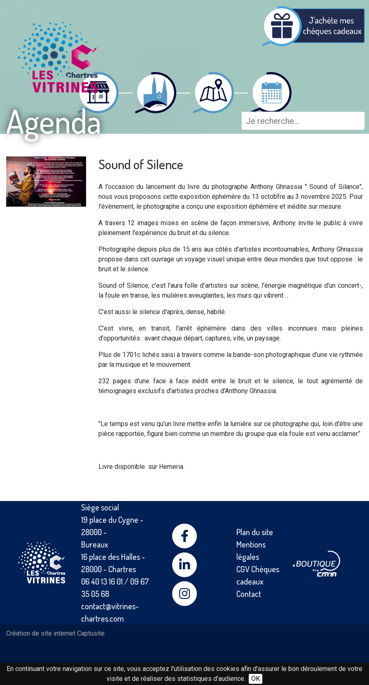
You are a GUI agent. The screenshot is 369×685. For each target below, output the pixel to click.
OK (255, 679)
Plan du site (254, 532)
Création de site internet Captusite (55, 633)
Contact (248, 593)
